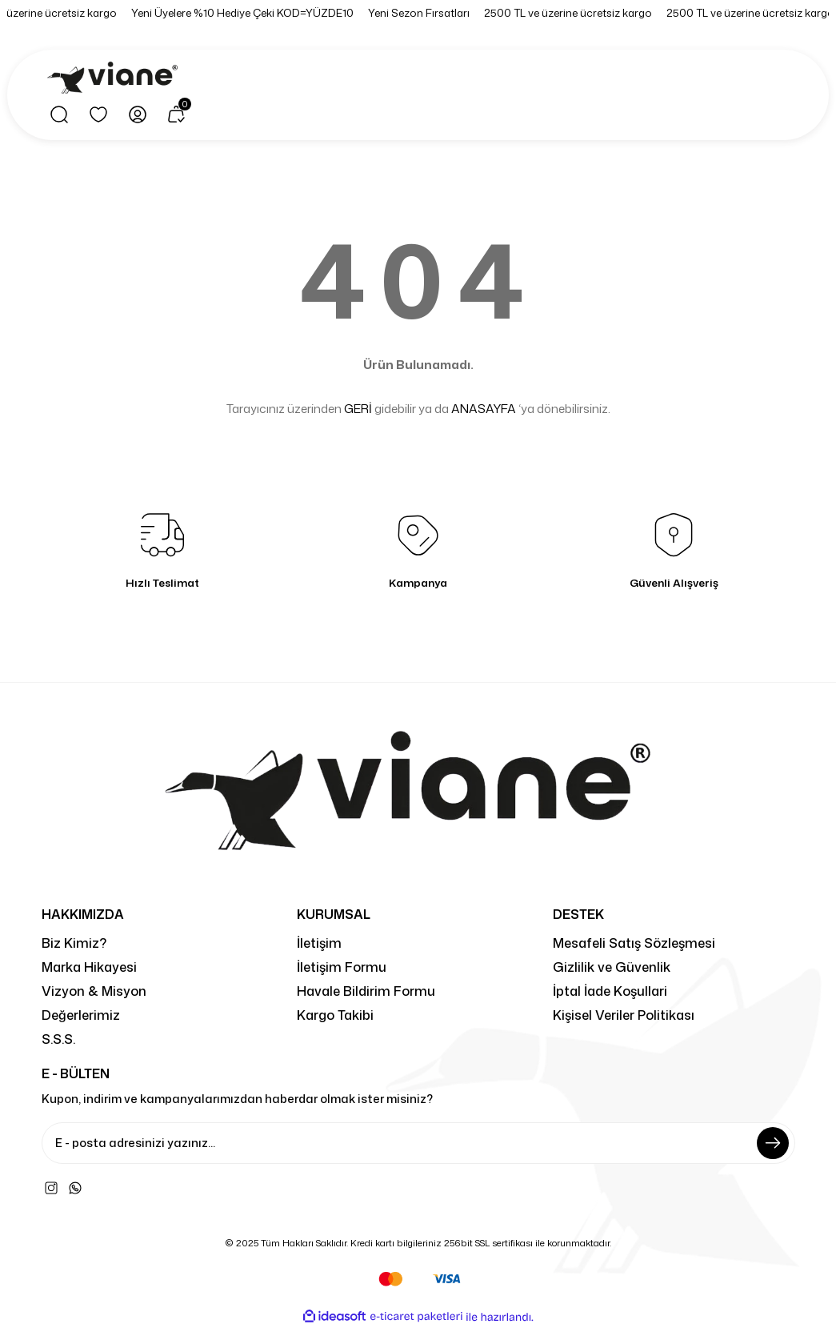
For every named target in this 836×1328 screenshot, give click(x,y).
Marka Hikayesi (89, 966)
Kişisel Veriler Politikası (623, 1014)
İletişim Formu (341, 966)
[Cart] (177, 114)
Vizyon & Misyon (94, 990)
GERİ (358, 408)
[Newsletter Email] (418, 1143)
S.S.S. (58, 1038)
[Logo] (115, 78)
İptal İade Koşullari (610, 990)
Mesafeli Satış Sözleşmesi (634, 942)
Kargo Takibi (335, 1014)
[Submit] (773, 1143)
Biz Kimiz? (74, 942)
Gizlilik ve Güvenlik (611, 966)
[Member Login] (138, 114)
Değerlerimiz (81, 1014)
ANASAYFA (483, 408)
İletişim (319, 942)
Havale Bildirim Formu (366, 990)
